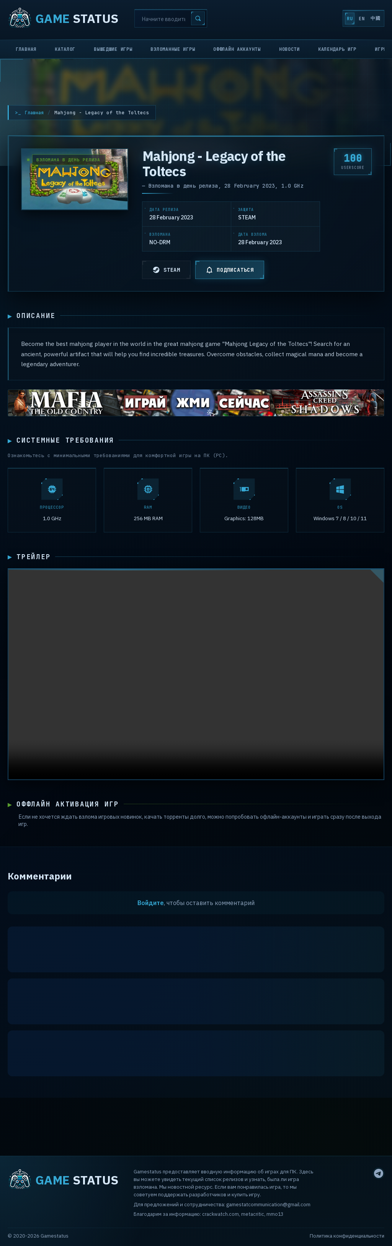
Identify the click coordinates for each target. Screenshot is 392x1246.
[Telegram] (378, 1173)
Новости (289, 49)
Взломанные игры (172, 49)
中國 (371, 18)
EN (347, 19)
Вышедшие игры (113, 49)
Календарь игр (337, 49)
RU (326, 19)
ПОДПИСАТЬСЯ (230, 270)
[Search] (170, 18)
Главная (26, 49)
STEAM (166, 270)
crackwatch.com (220, 1214)
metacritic (252, 1214)
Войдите (150, 912)
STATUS (63, 18)
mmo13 (274, 1214)
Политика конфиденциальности (347, 1236)
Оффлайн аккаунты (237, 49)
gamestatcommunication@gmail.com (268, 1204)
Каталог (65, 49)
